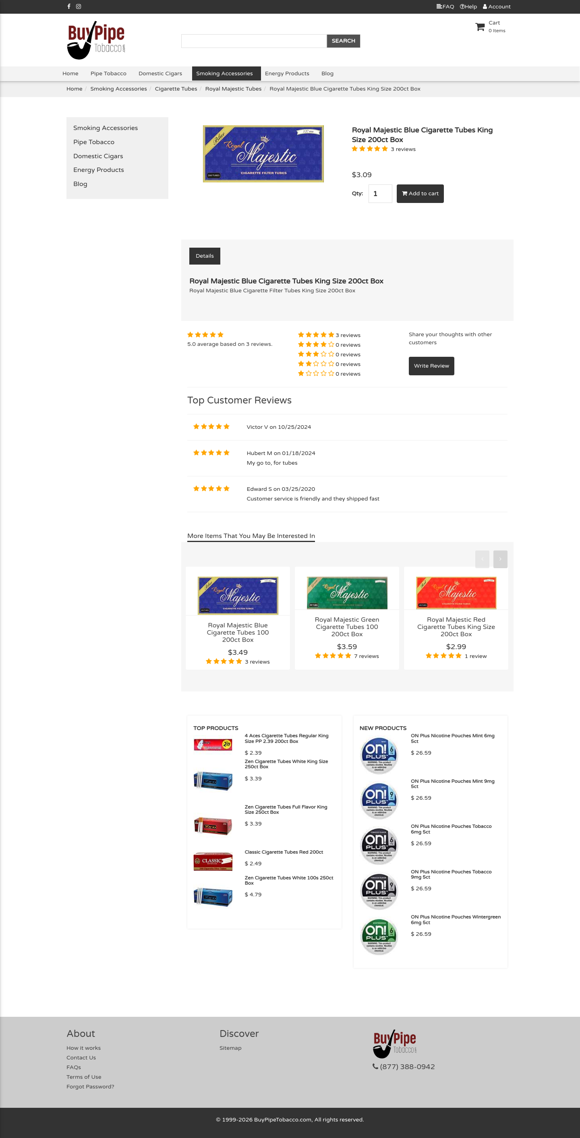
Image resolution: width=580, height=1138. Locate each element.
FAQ (445, 6)
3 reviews (403, 149)
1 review (475, 656)
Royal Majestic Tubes (233, 88)
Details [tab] (205, 255)
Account (497, 6)
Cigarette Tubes (176, 88)
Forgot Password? (90, 1086)
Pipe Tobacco (108, 73)
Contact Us (81, 1057)
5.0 (191, 344)
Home (70, 73)
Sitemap (231, 1048)
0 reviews (348, 344)
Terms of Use (84, 1077)
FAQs (73, 1067)
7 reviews (366, 656)
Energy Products (287, 73)
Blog (327, 73)
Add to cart (420, 193)
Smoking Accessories (224, 73)
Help (468, 6)
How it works (83, 1048)
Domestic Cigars (160, 73)
